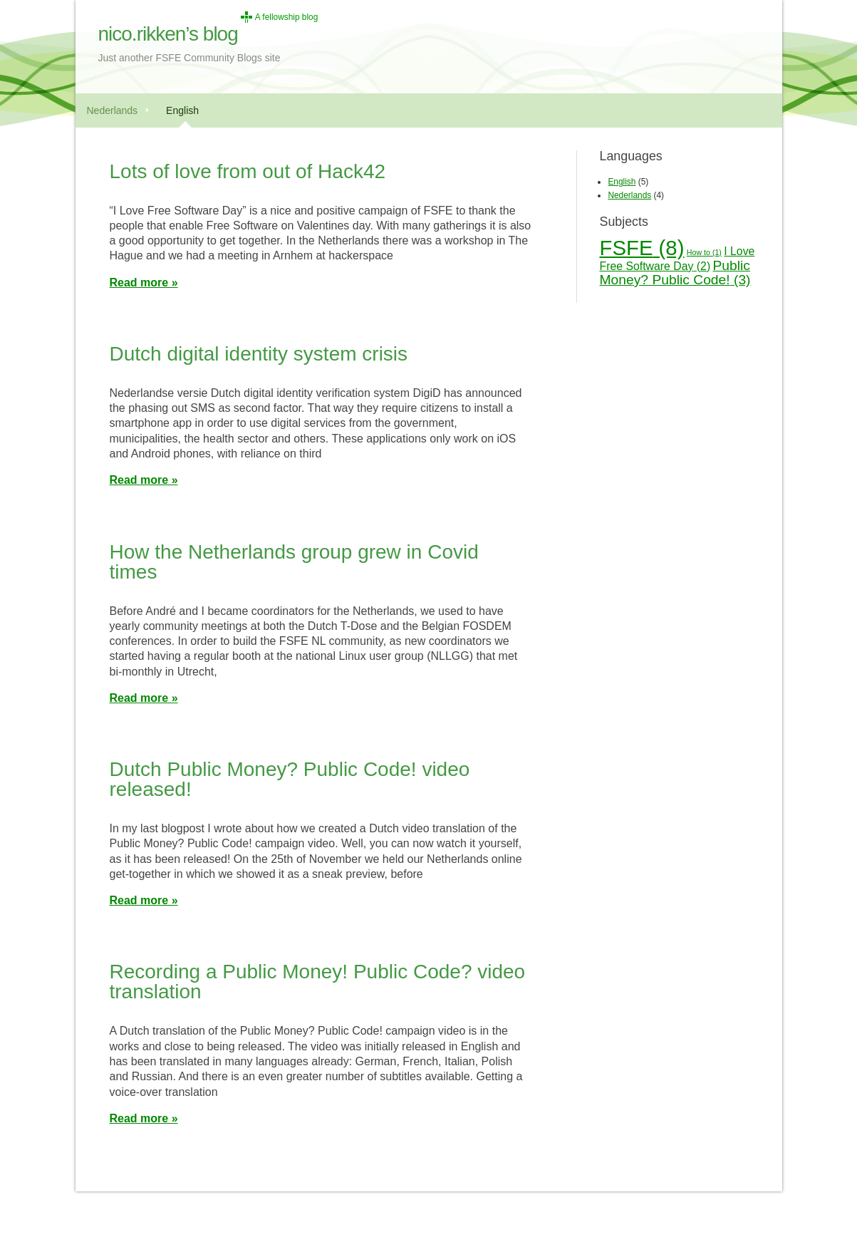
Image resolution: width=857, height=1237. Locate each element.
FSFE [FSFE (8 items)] (642, 247)
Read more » (144, 282)
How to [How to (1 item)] (704, 252)
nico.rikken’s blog (168, 34)
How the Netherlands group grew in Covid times (294, 562)
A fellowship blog (286, 17)
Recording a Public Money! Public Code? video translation (318, 982)
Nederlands (112, 110)
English (182, 110)
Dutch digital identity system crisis (259, 354)
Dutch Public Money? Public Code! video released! (290, 779)
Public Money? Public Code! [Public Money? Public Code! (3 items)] (675, 273)
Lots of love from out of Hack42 (248, 171)
